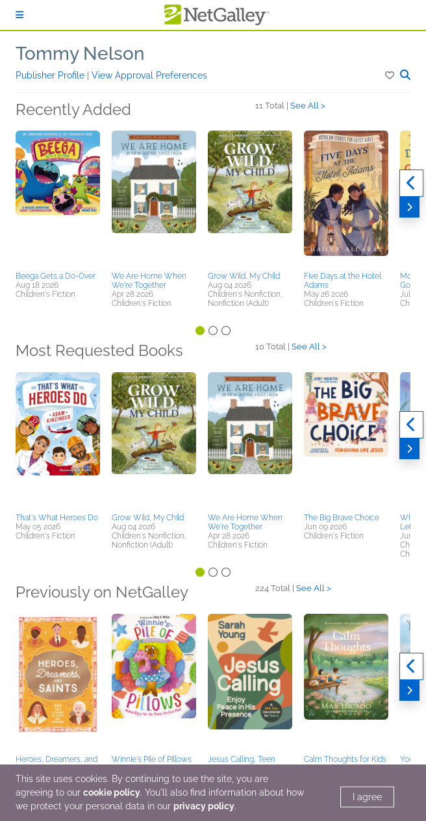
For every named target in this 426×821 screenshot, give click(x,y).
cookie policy (111, 792)
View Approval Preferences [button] (149, 75)
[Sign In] (19, 15)
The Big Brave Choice (341, 517)
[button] (390, 75)
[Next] (409, 207)
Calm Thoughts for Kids (345, 759)
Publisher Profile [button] (51, 75)
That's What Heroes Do (57, 517)
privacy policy (203, 806)
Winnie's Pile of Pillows (152, 759)
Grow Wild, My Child (244, 276)
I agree (367, 797)
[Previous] (411, 183)
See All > (307, 105)
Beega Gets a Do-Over (55, 276)
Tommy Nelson (80, 53)
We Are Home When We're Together (149, 281)
